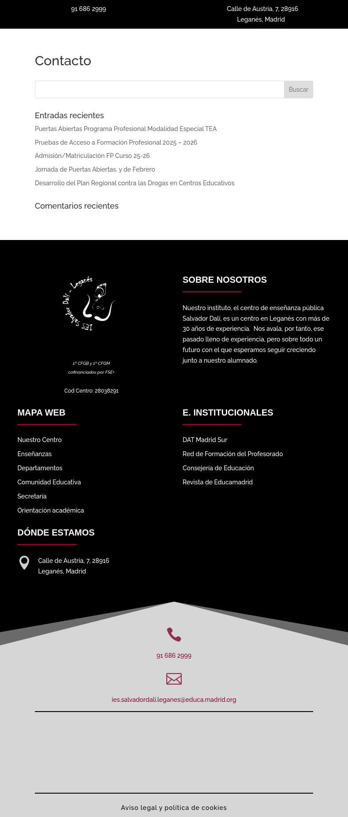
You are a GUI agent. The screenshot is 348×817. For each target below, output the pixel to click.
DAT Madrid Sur (205, 439)
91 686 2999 (174, 655)
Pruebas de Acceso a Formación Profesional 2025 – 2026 (116, 142)
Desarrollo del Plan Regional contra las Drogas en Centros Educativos (135, 183)
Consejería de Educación (218, 468)
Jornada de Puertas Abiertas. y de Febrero (95, 169)
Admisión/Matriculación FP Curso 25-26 (92, 155)
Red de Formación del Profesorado (233, 453)
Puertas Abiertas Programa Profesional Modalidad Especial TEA (126, 128)
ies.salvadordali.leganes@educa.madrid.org (174, 699)
